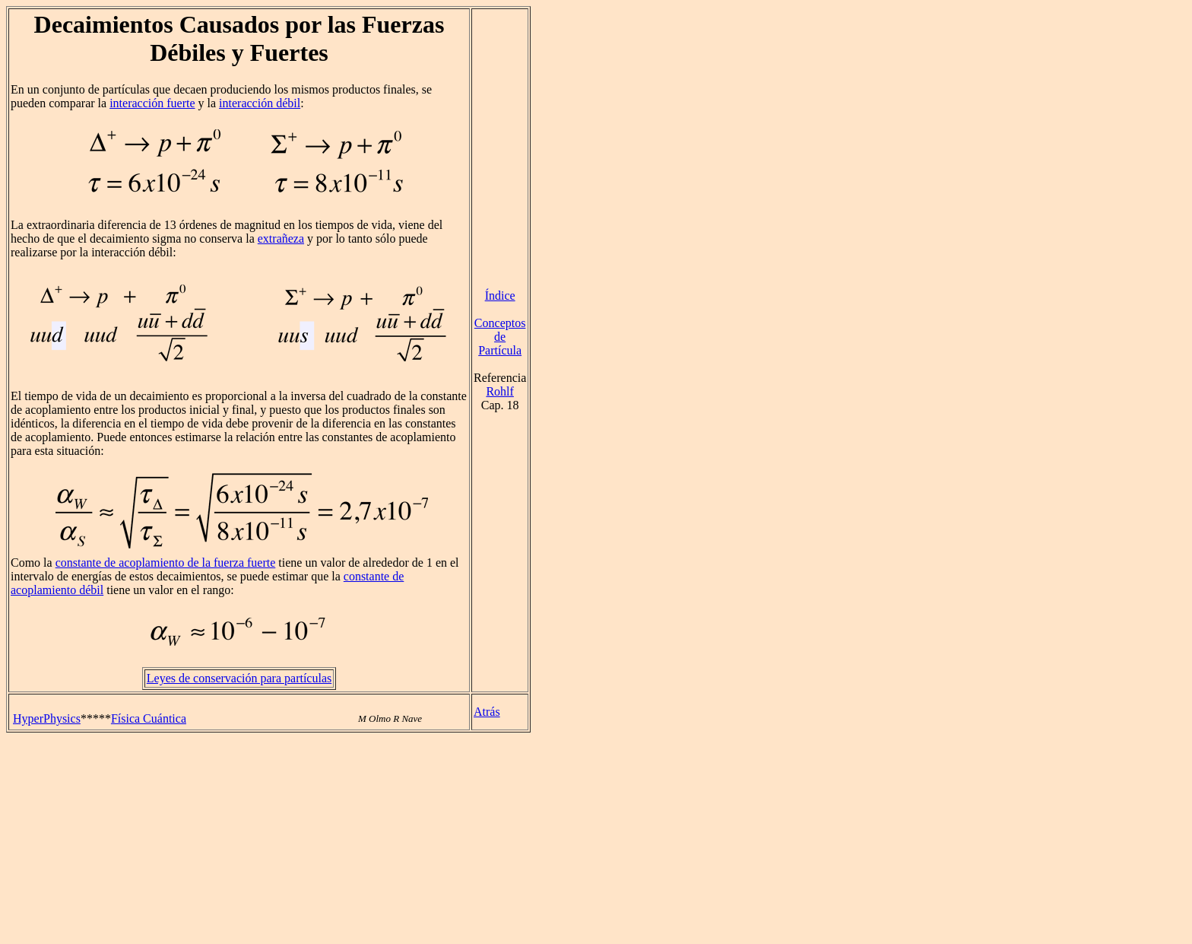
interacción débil (259, 103)
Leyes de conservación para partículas (239, 678)
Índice (500, 295)
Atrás (487, 711)
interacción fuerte (152, 103)
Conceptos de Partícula (500, 336)
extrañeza (281, 238)
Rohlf (499, 391)
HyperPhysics (47, 718)
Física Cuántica (148, 718)
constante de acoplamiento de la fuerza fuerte (165, 562)
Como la (33, 562)
